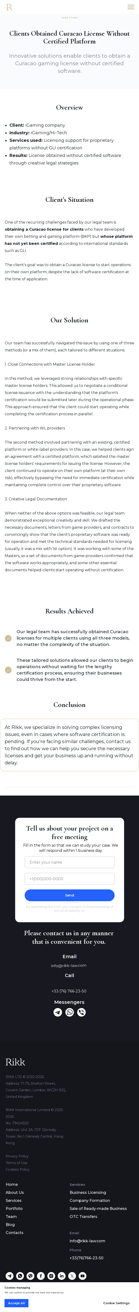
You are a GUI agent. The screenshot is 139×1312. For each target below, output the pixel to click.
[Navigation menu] (131, 7)
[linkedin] (62, 1279)
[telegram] (9, 1279)
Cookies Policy (18, 1169)
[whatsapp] (20, 1279)
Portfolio (14, 1208)
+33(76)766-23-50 (86, 1258)
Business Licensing (88, 1192)
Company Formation (90, 1200)
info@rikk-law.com (87, 1241)
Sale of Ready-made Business (98, 1208)
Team (11, 1216)
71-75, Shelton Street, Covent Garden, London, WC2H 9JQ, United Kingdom (36, 1090)
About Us (15, 1192)
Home (12, 1184)
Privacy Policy (17, 1156)
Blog (10, 1224)
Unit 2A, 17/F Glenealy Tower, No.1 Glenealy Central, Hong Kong (34, 1136)
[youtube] (82, 1279)
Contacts (14, 1232)
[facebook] (41, 1279)
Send (69, 895)
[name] (70, 862)
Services (14, 1200)
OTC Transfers (83, 1216)
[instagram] (51, 1279)
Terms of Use (16, 1163)
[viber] (30, 1279)
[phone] (70, 879)
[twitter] (72, 1279)
